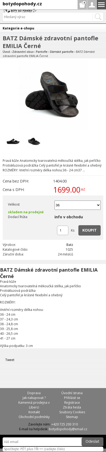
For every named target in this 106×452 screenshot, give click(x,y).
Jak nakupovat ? (34, 398)
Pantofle (42, 52)
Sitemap (72, 417)
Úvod (6, 52)
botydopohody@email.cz (68, 429)
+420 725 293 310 (64, 424)
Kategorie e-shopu (18, 28)
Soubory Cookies (72, 412)
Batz (69, 244)
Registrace (72, 402)
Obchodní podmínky (34, 417)
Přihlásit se (72, 398)
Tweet (9, 360)
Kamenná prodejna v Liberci (34, 405)
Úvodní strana (72, 393)
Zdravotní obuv (22, 52)
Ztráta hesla (72, 407)
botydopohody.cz (22, 4)
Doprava (34, 393)
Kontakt (34, 412)
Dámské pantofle (62, 52)
